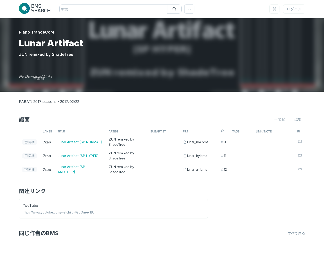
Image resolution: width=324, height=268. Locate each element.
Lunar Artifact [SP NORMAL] (80, 142)
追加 (38, 78)
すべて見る (296, 233)
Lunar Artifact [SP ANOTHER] (71, 169)
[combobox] (61, 9)
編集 (298, 119)
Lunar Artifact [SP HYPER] (78, 156)
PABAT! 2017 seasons (37, 101)
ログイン (294, 9)
